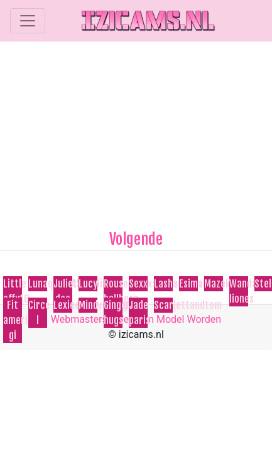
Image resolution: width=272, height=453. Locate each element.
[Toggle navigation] (27, 20)
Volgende (136, 239)
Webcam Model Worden (168, 319)
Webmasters (79, 319)
